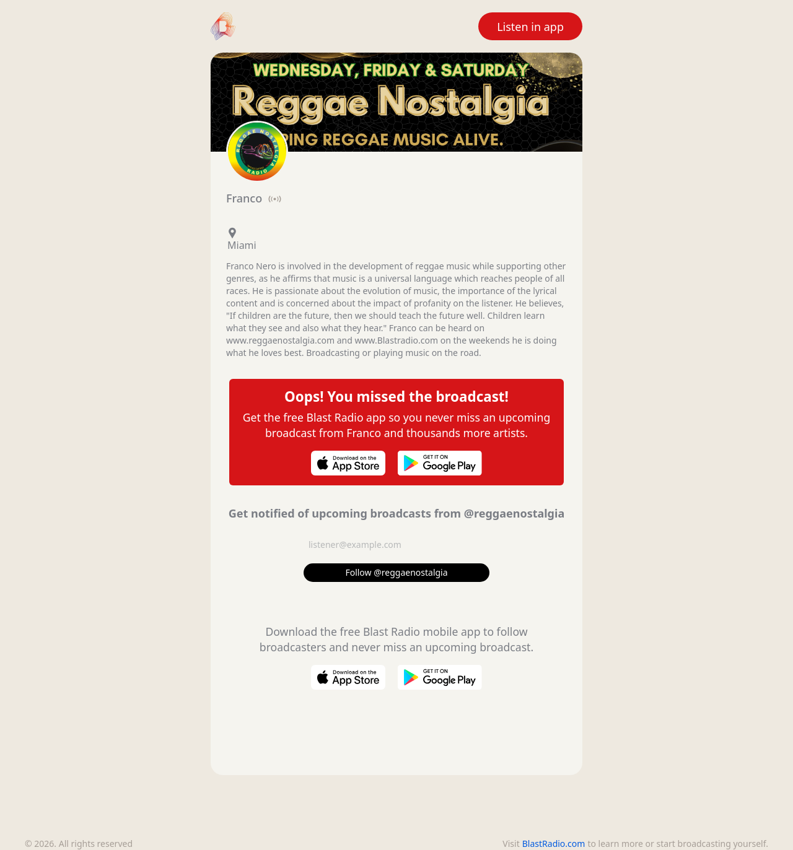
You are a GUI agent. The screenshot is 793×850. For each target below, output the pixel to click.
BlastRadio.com (553, 843)
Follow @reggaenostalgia (396, 572)
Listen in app (530, 26)
